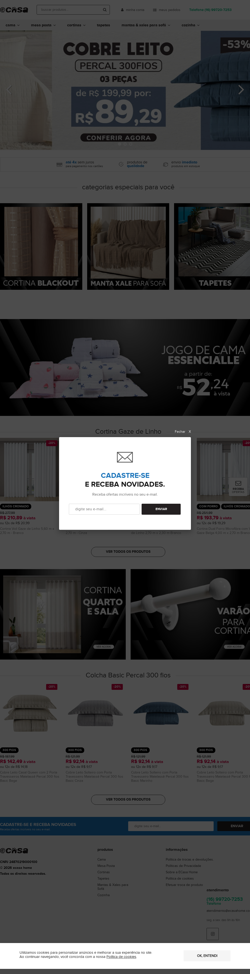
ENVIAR (161, 509)
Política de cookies (121, 957)
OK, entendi (207, 956)
